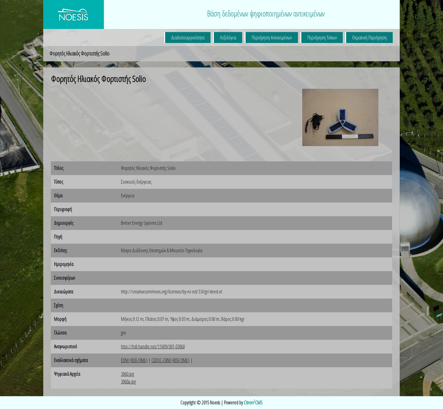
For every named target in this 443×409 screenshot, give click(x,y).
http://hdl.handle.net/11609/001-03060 (153, 346)
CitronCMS (253, 402)
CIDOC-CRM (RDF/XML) (170, 360)
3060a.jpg (128, 381)
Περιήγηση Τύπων (322, 37)
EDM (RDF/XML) (134, 360)
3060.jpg (127, 374)
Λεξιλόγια (228, 37)
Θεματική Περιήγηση (369, 37)
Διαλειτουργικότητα (187, 37)
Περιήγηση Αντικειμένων (272, 37)
